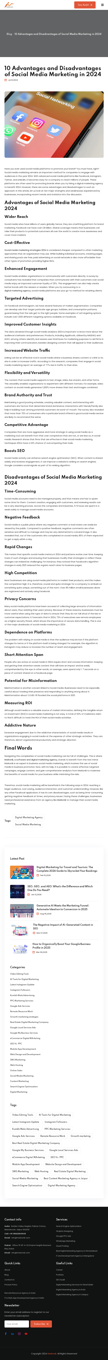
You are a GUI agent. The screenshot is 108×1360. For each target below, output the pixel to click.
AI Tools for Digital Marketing (24, 979)
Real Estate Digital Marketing (70, 1171)
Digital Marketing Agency (29, 818)
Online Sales (16, 1071)
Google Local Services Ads (23, 1028)
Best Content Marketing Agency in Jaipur (66, 1179)
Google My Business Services (24, 1033)
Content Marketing (19, 1081)
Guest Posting (62, 1246)
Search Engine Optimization (24, 1087)
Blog (9, 34)
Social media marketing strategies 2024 (25, 250)
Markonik (61, 799)
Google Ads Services (20, 1006)
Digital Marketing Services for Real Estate (74, 1284)
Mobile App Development (23, 1049)
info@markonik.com (21, 1237)
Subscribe (41, 1324)
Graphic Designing (64, 1231)
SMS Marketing (17, 1060)
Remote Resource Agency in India (19, 1293)
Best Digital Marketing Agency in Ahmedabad (76, 1251)
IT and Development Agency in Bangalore (75, 1255)
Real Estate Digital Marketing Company (29, 1022)
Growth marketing (81, 1136)
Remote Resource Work (21, 1012)
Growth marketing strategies (24, 1017)
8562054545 (19, 1233)
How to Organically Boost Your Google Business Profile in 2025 (61, 946)
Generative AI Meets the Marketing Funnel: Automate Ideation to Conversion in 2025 (63, 908)
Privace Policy (10, 1284)
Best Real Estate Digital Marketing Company (36, 1143)
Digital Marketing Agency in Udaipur (72, 1294)
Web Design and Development (25, 1054)
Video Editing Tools (19, 974)
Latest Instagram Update (22, 985)
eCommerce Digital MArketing (25, 1038)
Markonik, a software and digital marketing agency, (31, 759)
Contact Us (9, 1279)
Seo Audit (85, 5)
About (7, 1269)
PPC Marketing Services (21, 1001)
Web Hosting (16, 1065)
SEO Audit (60, 1279)
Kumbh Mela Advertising (22, 995)
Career (59, 1269)
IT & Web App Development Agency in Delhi (24, 1298)
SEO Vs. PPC (16, 1044)
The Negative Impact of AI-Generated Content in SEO (63, 927)
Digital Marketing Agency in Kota (70, 1289)
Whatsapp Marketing (65, 1241)
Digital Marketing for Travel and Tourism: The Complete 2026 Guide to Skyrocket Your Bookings (67, 869)
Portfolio (60, 1274)
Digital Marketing (18, 1092)
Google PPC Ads (63, 1236)
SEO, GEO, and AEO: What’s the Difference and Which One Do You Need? (60, 888)
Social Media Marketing (28, 825)
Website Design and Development (63, 1164)
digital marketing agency (17, 290)
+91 (11, 1233)
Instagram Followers (20, 990)
